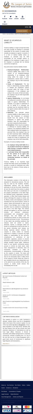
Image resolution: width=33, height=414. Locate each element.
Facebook (4, 17)
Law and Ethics (10, 34)
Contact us (9, 387)
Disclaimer (15, 387)
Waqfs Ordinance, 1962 (8, 282)
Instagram (4, 22)
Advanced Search (24, 31)
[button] (27, 27)
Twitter (10, 17)
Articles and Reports (18, 396)
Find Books (4, 391)
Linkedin (16, 17)
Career (3, 387)
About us (3, 385)
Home (4, 34)
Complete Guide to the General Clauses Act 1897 (15, 307)
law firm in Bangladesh (19, 325)
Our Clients (18, 385)
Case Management (6, 396)
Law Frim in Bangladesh (11, 316)
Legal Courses (5, 394)
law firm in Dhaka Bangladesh (18, 337)
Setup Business (14, 394)
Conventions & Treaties (15, 391)
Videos (23, 385)
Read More (6, 343)
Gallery (28, 385)
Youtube (22, 17)
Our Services (10, 385)
